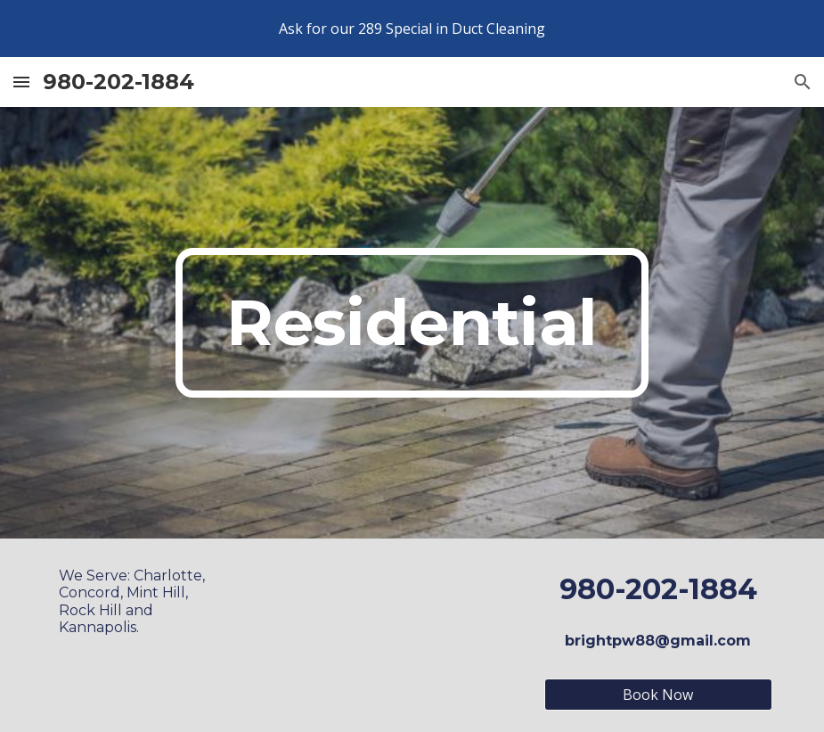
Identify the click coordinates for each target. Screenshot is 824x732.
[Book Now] (658, 694)
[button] (21, 81)
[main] (412, 323)
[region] (412, 28)
